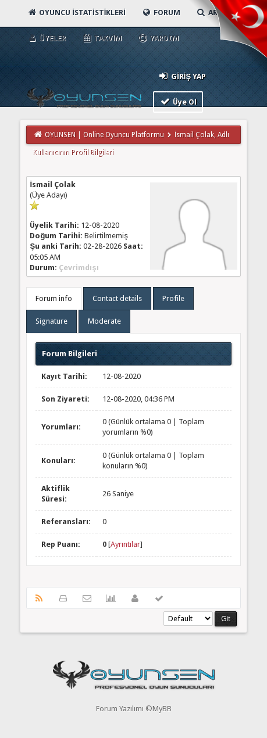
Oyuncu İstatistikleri (76, 12)
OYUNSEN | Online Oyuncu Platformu (104, 135)
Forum (160, 12)
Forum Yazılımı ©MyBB (134, 708)
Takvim (101, 38)
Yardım (158, 38)
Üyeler (46, 38)
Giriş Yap (182, 76)
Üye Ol (178, 101)
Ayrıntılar (125, 544)
